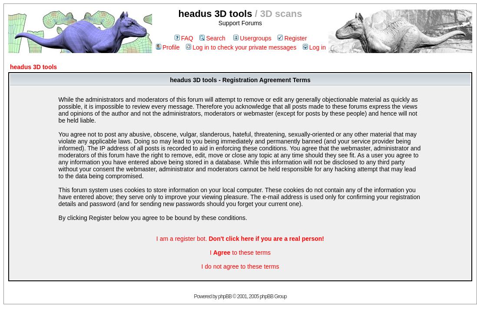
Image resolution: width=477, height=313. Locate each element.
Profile (168, 47)
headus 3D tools (33, 66)
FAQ (184, 38)
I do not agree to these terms (240, 266)
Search (212, 38)
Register (292, 38)
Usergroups (252, 38)
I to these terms (240, 252)
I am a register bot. (240, 238)
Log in (314, 47)
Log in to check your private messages (241, 47)
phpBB (225, 296)
